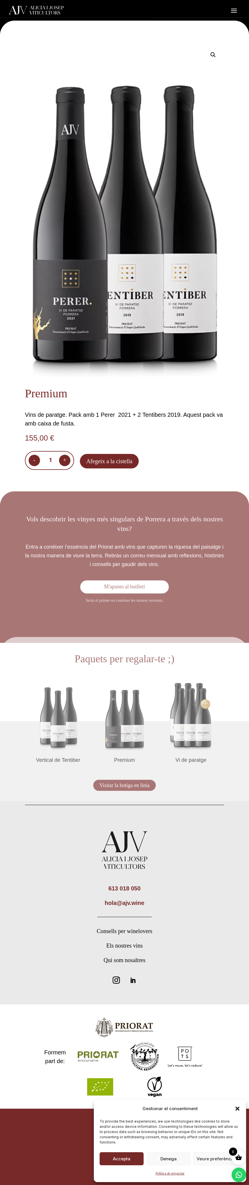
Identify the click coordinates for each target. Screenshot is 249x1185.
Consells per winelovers (124, 931)
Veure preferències (217, 1158)
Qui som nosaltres (124, 960)
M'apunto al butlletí (124, 588)
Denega (168, 1158)
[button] (237, 1109)
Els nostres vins (124, 945)
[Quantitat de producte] (50, 462)
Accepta (121, 1158)
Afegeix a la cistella (109, 462)
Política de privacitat (169, 1173)
